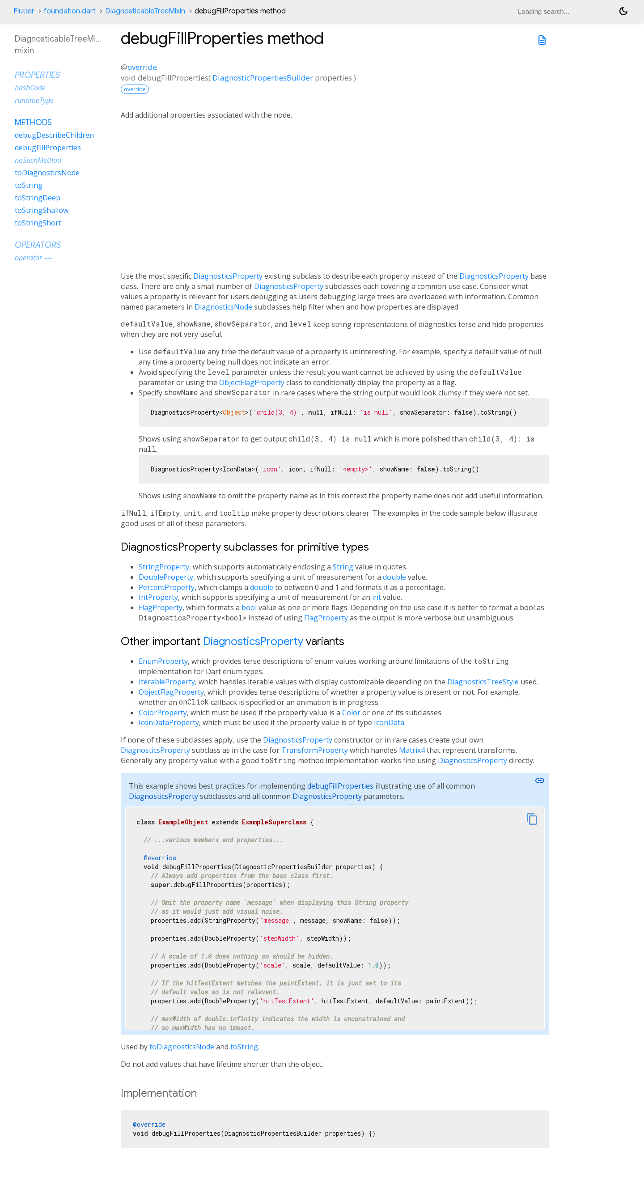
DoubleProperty (166, 577)
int (376, 597)
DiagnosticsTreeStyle (483, 682)
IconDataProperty (169, 722)
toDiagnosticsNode (181, 1047)
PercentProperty (167, 587)
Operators (38, 245)
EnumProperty (163, 661)
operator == (33, 258)
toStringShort (38, 223)
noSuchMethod (38, 160)
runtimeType (34, 100)
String (343, 567)
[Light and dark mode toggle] (623, 11)
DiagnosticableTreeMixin (145, 11)
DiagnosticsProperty (228, 276)
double (394, 577)
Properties (37, 75)
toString (244, 1047)
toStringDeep (37, 198)
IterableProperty (167, 682)
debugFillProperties (340, 786)
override (142, 67)
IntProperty (158, 597)
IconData (389, 722)
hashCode (30, 88)
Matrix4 (412, 750)
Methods (33, 122)
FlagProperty (160, 607)
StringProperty (164, 567)
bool (249, 607)
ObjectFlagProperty (251, 382)
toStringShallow (41, 210)
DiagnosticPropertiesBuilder (262, 77)
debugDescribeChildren (54, 135)
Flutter (23, 11)
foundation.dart (70, 11)
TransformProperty (314, 750)
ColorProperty (163, 712)
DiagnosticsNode (223, 307)
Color (351, 712)
